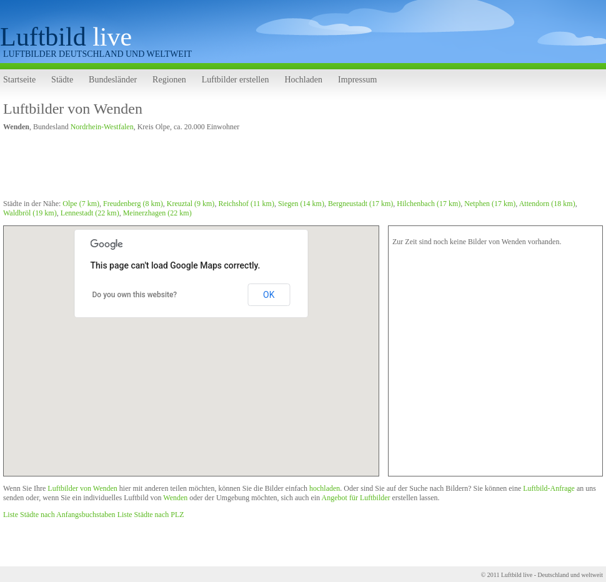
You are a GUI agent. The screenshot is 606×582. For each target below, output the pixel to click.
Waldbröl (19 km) (30, 213)
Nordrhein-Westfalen (102, 126)
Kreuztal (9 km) (191, 203)
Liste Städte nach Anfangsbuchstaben (59, 514)
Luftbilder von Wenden (72, 109)
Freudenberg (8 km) (133, 203)
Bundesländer (113, 79)
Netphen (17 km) (489, 203)
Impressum (357, 79)
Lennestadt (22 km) (90, 213)
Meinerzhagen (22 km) (157, 213)
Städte (62, 79)
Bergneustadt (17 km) (360, 203)
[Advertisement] (230, 167)
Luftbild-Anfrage (549, 488)
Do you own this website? (134, 294)
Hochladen (303, 79)
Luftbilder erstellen (235, 79)
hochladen (324, 488)
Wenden (175, 497)
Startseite (19, 79)
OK (268, 295)
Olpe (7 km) (80, 203)
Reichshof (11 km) (246, 203)
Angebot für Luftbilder (356, 497)
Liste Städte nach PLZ (150, 514)
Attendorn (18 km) (547, 203)
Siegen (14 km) (301, 203)
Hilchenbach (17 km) (428, 203)
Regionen (169, 79)
